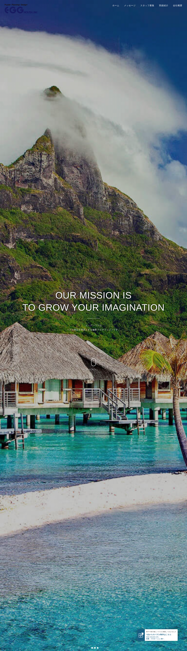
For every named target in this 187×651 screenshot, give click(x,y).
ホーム (115, 5)
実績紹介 (163, 5)
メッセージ (130, 5)
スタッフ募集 (147, 5)
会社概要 (177, 5)
